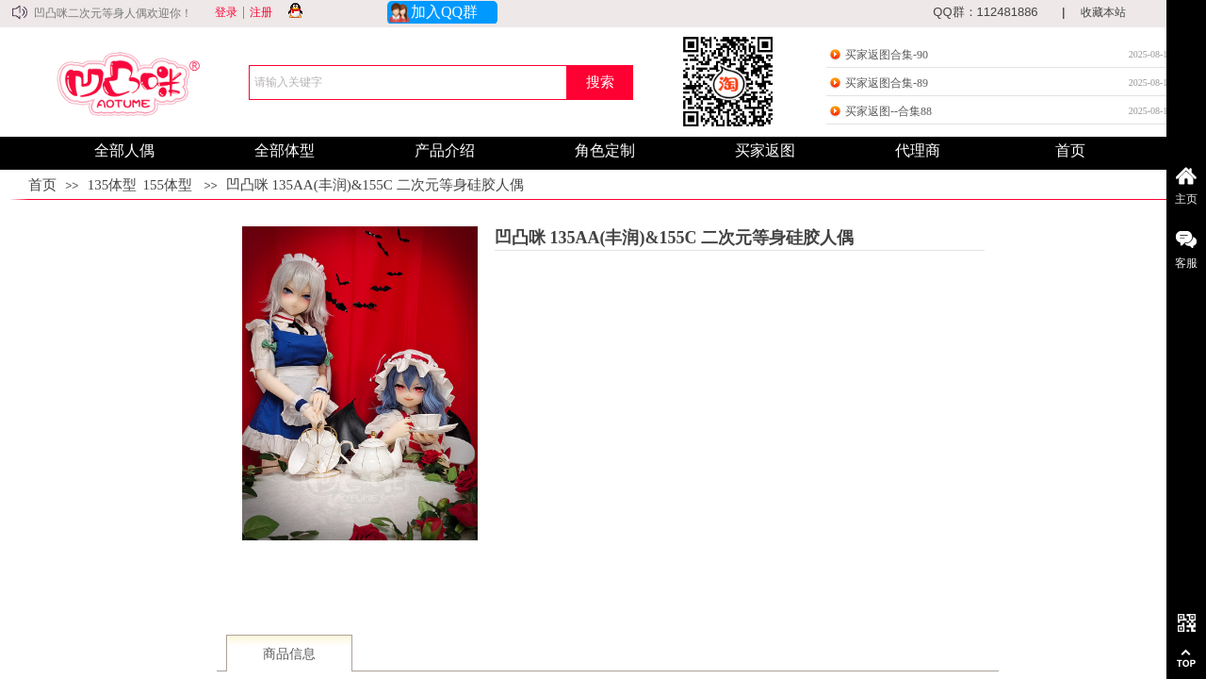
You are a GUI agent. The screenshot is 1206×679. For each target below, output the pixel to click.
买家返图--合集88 (888, 111)
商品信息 (289, 654)
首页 (42, 184)
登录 (226, 12)
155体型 (168, 184)
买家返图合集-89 (886, 83)
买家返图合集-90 (886, 54)
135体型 (113, 184)
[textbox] (408, 82)
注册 (261, 12)
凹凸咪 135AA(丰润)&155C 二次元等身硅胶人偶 (375, 184)
